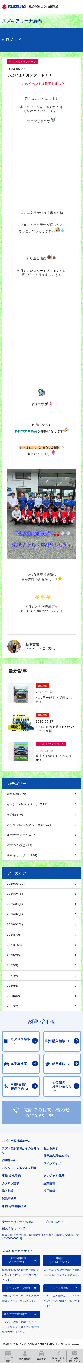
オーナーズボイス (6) (22, 834)
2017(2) (12, 1006)
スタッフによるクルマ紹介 (19, 1167)
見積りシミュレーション (59, 1260)
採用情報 (49, 1190)
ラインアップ (52, 1163)
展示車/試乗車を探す (56, 1156)
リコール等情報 (59, 1287)
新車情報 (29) (16, 794)
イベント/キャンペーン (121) (27, 804)
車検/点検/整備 (11, 1175)
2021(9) (12, 975)
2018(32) (13, 996)
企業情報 (49, 1183)
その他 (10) (15, 814)
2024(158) (14, 944)
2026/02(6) (15, 914)
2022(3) (12, 965)
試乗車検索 (9, 1198)
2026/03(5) (15, 904)
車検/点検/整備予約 (14, 1206)
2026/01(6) (15, 924)
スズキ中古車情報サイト (18, 1314)
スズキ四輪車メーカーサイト (18, 1260)
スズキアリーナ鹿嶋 (22, 20)
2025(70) (13, 934)
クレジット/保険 (53, 1175)
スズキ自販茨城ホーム (16, 1140)
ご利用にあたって (54, 1221)
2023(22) (13, 955)
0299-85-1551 (41, 1115)
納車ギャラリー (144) (22, 855)
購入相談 (7, 1190)
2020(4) (12, 985)
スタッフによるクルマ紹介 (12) (29, 824)
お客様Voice (10, 1160)
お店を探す (50, 1148)
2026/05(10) (16, 883)
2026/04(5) (15, 893)
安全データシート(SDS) (17, 1221)
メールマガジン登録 (18, 1287)
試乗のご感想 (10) (19, 845)
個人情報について (13, 1228)
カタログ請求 (10, 1183)
